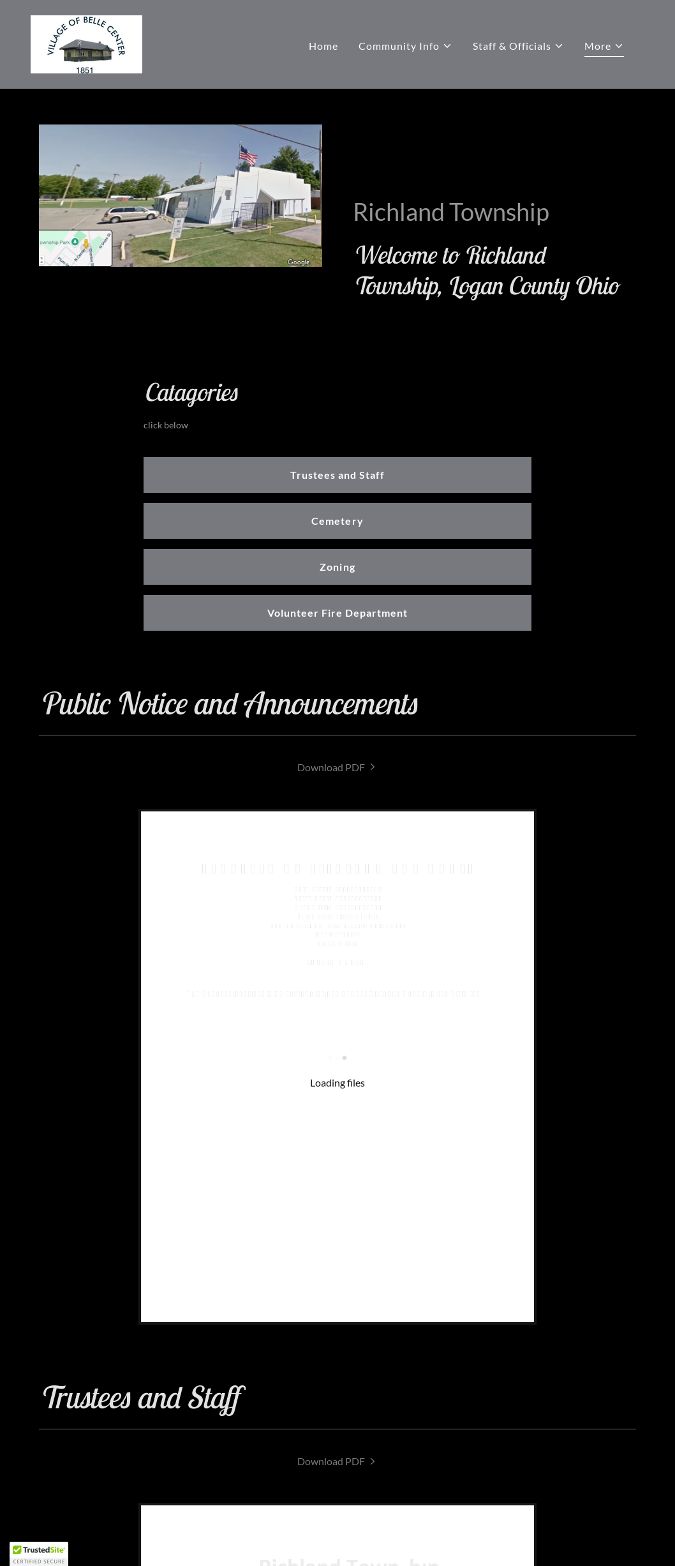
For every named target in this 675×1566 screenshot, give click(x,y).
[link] (86, 43)
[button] (405, 46)
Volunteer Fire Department (337, 612)
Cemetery (337, 521)
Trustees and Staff (337, 475)
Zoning (337, 567)
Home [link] (323, 46)
